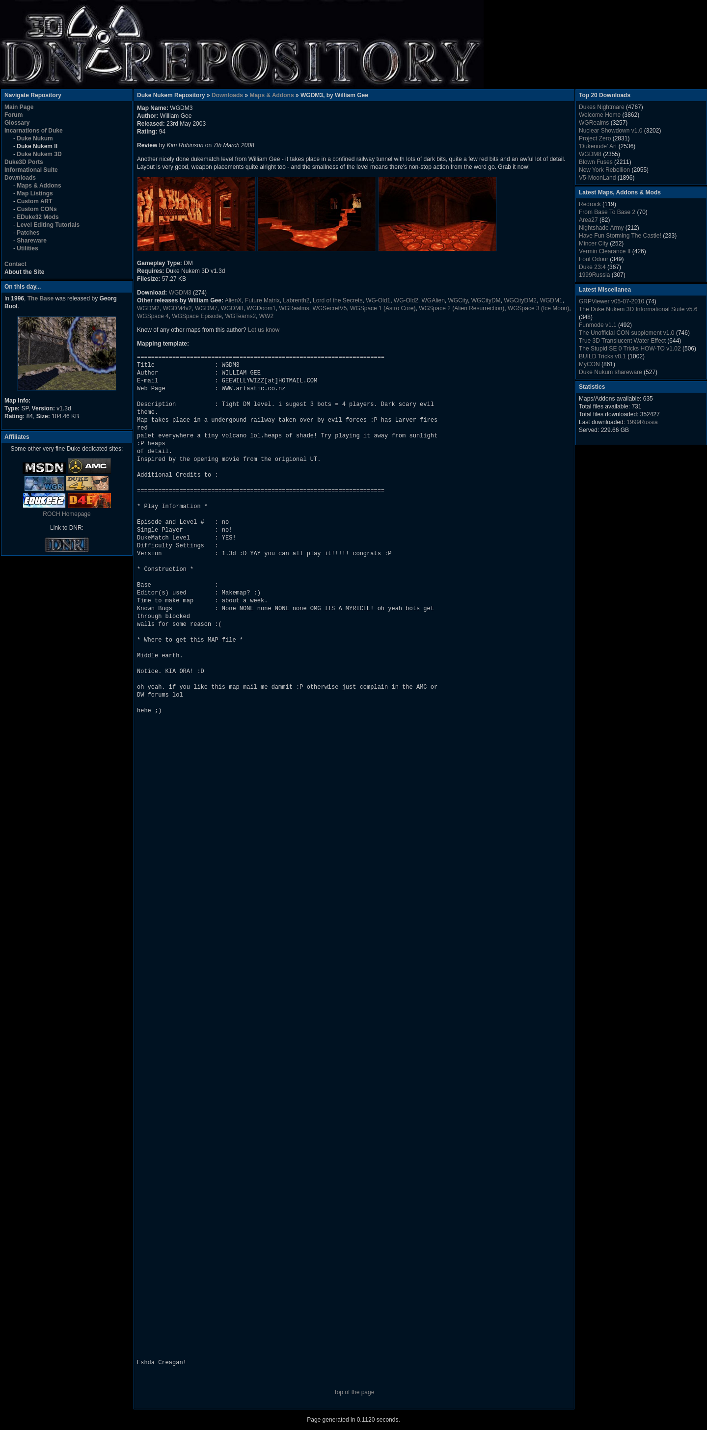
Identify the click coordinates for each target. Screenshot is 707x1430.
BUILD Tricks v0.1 (602, 356)
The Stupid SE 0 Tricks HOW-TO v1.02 (630, 348)
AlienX (233, 300)
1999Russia (594, 274)
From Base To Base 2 (607, 212)
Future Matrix (262, 300)
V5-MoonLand (597, 177)
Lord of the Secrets (337, 300)
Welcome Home (600, 114)
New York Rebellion (604, 169)
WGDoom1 (260, 308)
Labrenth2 (296, 300)
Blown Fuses (596, 162)
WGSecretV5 (329, 308)
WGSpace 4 (153, 316)
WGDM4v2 (177, 308)
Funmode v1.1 (598, 325)
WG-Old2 (406, 300)
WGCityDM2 (520, 300)
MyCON (589, 364)
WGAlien (433, 300)
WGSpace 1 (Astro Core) (382, 308)
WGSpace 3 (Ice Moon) (538, 308)
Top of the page (354, 1392)
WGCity (458, 300)
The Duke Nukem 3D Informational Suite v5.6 (638, 309)
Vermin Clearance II (604, 251)
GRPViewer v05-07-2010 (611, 301)
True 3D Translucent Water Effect (622, 340)
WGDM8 (232, 308)
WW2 (266, 316)
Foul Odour (593, 259)
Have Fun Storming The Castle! (620, 235)
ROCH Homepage (66, 514)
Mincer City (593, 243)
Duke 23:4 (592, 267)
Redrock (590, 204)
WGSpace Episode (196, 316)
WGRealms (294, 308)
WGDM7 (206, 308)
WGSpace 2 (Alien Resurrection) (461, 308)
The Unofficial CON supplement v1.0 (627, 332)
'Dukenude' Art (598, 146)
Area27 (588, 219)
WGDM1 (551, 300)
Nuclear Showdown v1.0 (610, 130)
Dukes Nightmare (602, 107)
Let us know (263, 329)
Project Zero (595, 138)
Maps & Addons (271, 95)
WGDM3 (180, 292)
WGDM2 (148, 308)
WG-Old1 (378, 300)
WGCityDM (486, 300)
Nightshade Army (601, 227)
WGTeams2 (240, 316)
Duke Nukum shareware (610, 372)
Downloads (227, 95)
